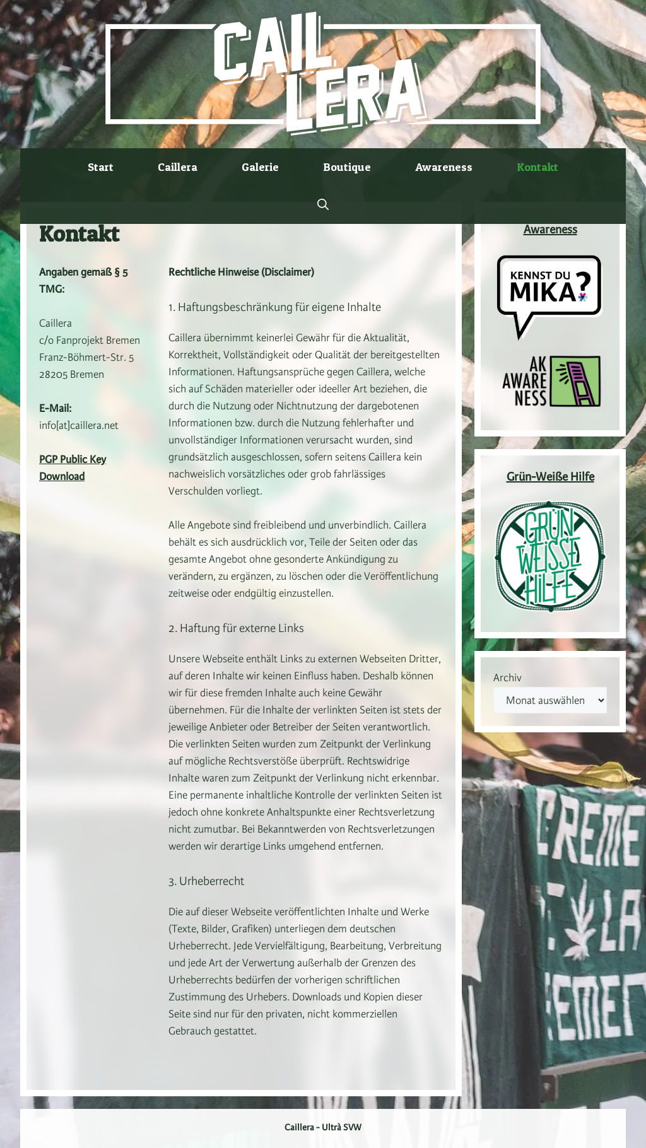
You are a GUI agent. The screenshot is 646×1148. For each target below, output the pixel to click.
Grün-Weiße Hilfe (550, 477)
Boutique (347, 166)
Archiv (507, 678)
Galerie (260, 166)
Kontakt (537, 166)
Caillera (177, 166)
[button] (323, 205)
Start (101, 166)
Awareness (444, 166)
